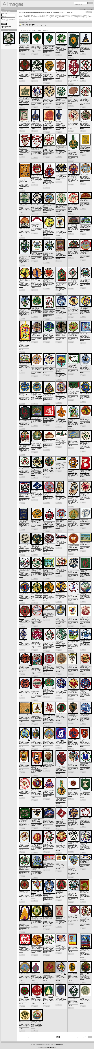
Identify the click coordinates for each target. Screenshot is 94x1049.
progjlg (21, 207)
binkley (38, 46)
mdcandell (22, 924)
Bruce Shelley (35, 642)
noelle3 (82, 998)
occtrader (34, 225)
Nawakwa (37, 368)
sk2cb (60, 334)
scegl (20, 642)
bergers (70, 440)
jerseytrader (76, 76)
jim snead (74, 225)
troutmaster (75, 790)
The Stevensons (84, 893)
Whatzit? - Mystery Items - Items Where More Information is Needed (24, 49)
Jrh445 (58, 148)
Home (2, 9)
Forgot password (6, 26)
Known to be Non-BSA (28, 24)
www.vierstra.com (51, 1047)
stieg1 (33, 334)
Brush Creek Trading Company (47, 123)
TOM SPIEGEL (84, 200)
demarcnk (58, 253)
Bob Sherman (38, 73)
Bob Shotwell (35, 974)
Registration (5, 27)
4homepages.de (59, 1044)
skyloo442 (39, 396)
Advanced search (78, 4)
